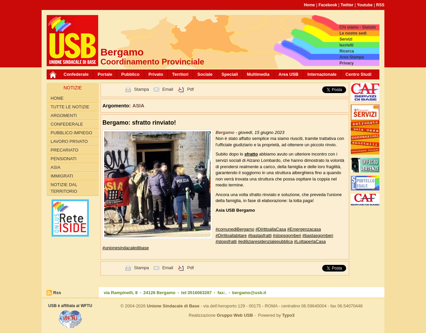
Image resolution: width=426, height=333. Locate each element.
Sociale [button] (205, 74)
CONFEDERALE (67, 124)
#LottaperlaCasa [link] (309, 241)
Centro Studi (358, 74)
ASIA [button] (138, 105)
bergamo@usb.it (249, 292)
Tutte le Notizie (70, 106)
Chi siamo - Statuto (357, 27)
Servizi (345, 39)
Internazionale (322, 74)
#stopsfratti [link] (226, 241)
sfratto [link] (251, 154)
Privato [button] (155, 74)
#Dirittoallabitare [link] (231, 235)
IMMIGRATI (62, 175)
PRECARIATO (64, 150)
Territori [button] (180, 74)
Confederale (76, 74)
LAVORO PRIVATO (69, 141)
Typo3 (288, 315)
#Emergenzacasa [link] (304, 229)
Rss (57, 292)
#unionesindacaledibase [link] (126, 247)
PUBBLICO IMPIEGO (71, 132)
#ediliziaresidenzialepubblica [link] (265, 241)
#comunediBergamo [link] (235, 229)
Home (309, 5)
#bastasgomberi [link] (318, 235)
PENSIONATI (64, 158)
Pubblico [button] (130, 74)
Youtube (365, 5)
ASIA (56, 167)
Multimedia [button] (258, 74)
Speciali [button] (230, 74)
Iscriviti (346, 45)
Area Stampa (351, 57)
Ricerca (346, 51)
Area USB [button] (289, 74)
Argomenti (64, 115)
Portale (105, 74)
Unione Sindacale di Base (173, 305)
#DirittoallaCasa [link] (271, 229)
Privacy (346, 63)
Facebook (328, 5)
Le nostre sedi (352, 33)
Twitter (347, 5)
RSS (380, 5)
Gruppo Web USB (235, 315)
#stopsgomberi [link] (287, 235)
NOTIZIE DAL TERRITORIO (64, 188)
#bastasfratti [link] (260, 235)
